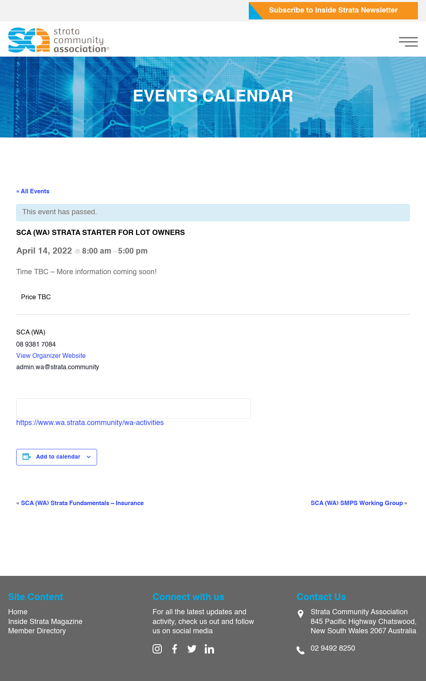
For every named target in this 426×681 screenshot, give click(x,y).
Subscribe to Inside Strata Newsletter (333, 10)
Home (18, 612)
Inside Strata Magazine (45, 622)
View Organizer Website (51, 356)
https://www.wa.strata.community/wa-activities (90, 423)
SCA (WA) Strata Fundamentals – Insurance (80, 503)
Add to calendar (58, 457)
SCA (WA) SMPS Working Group (359, 503)
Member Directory (37, 631)
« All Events (32, 191)
